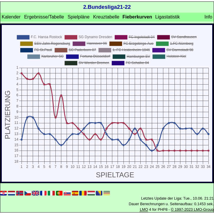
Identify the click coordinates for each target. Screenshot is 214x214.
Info (209, 16)
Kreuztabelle (106, 16)
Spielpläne (79, 16)
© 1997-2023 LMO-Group (192, 209)
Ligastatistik (167, 16)
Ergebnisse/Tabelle (44, 16)
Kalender (11, 16)
